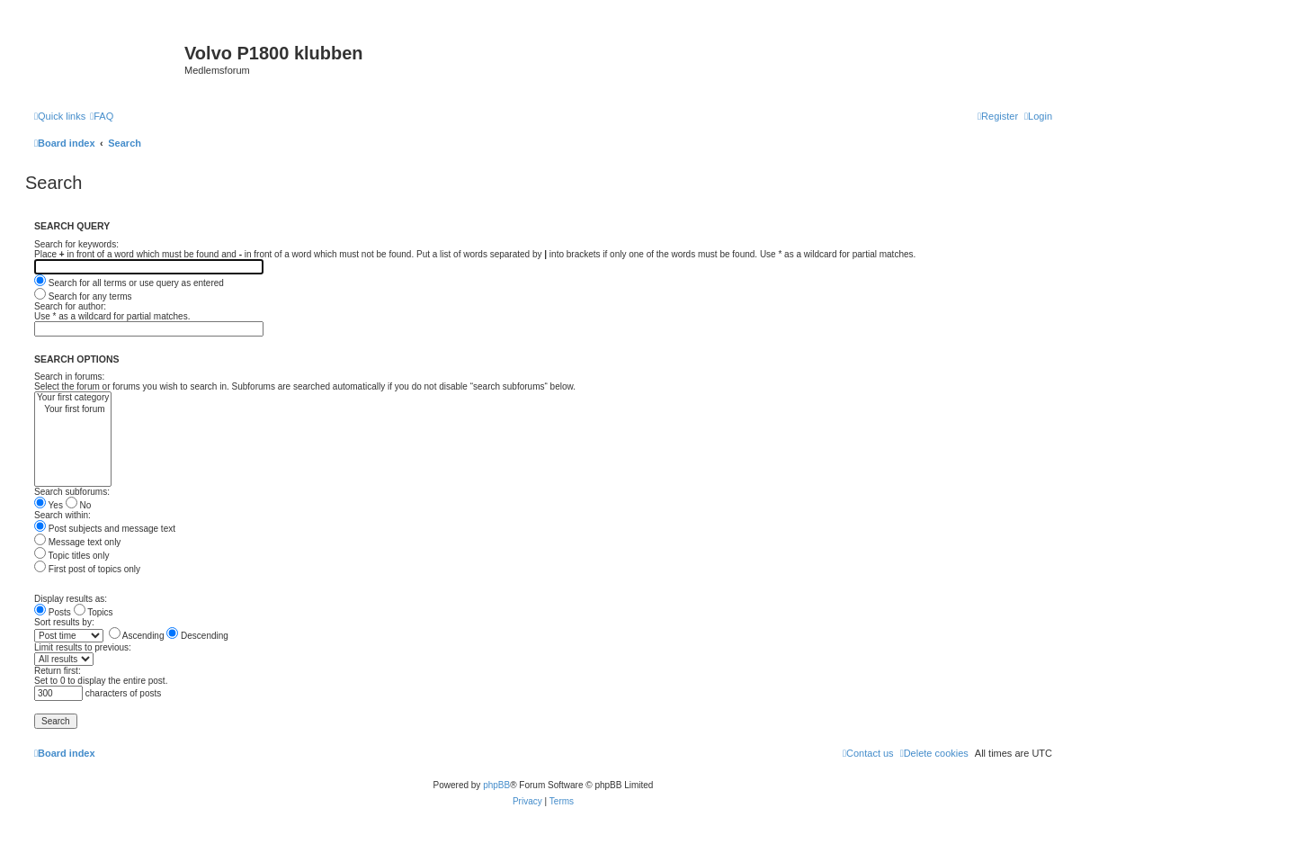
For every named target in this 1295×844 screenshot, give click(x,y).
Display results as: (70, 599)
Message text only (77, 542)
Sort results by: (64, 622)
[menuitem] (101, 116)
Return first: (57, 671)
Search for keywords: (76, 244)
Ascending (137, 636)
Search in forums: (69, 377)
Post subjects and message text (104, 529)
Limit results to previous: (82, 647)
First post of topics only (87, 569)
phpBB (496, 785)
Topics (93, 612)
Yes (48, 505)
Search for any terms (83, 296)
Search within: (62, 515)
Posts (52, 612)
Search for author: (70, 306)
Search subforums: (72, 492)
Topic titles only (71, 556)
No (79, 505)
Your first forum (73, 410)
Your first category (73, 398)
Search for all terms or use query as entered (129, 283)
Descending (197, 636)
